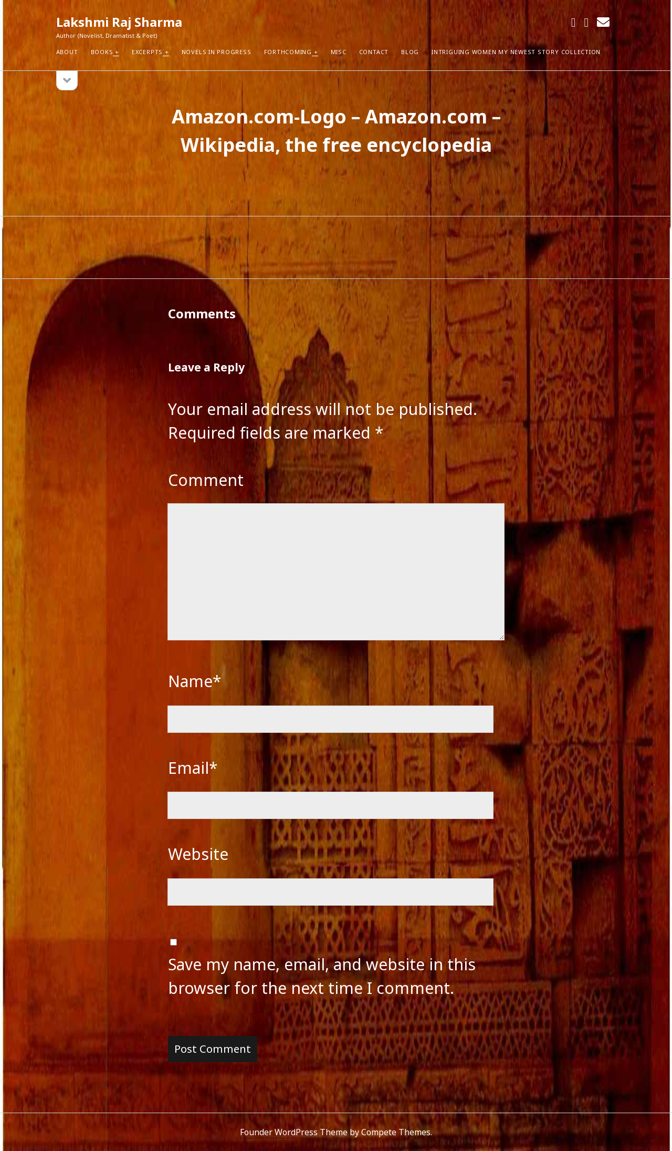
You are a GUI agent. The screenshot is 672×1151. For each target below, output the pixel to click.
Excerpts (147, 52)
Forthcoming (288, 52)
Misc (338, 52)
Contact (373, 52)
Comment (206, 480)
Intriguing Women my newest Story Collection (516, 52)
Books (102, 52)
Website (198, 854)
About (67, 52)
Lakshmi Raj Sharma (119, 21)
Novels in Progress (216, 52)
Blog (410, 52)
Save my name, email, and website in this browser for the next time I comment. (322, 976)
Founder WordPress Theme (294, 1132)
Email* (193, 768)
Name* (195, 681)
